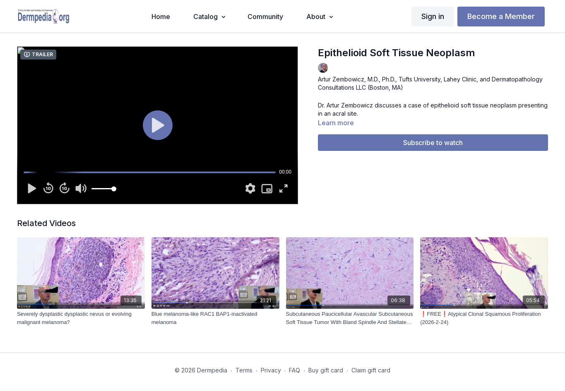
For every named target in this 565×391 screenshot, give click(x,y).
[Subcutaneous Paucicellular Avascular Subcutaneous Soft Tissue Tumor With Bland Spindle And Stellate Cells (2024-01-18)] (350, 318)
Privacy (271, 370)
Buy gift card (325, 370)
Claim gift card (370, 370)
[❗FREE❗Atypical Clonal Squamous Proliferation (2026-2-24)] (484, 318)
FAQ (294, 370)
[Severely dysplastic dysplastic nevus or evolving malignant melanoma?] (81, 318)
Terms (244, 370)
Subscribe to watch (433, 142)
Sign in (432, 16)
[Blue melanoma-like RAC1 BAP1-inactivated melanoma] (215, 318)
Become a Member (501, 16)
